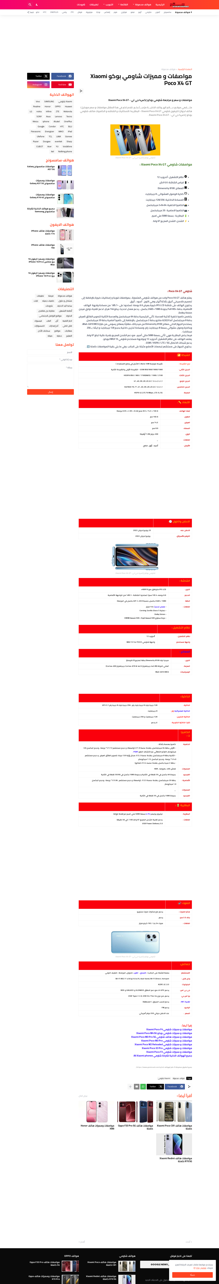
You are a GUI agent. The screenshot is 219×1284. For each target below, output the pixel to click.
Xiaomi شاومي (164, 1078)
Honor (48, 106)
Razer (36, 141)
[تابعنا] (31, 12)
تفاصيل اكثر (201, 1268)
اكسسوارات (39, 326)
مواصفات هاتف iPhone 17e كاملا (43, 232)
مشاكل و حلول (65, 301)
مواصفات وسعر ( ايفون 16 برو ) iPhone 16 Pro (41, 274)
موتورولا (89, 12)
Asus (48, 116)
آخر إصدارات (53, 326)
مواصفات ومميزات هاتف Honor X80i (97, 1127)
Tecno (69, 116)
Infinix (48, 111)
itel (52, 151)
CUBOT (39, 146)
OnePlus (54, 12)
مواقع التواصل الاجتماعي (50, 316)
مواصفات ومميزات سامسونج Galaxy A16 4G (42, 196)
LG (31, 111)
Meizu (35, 121)
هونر (115, 12)
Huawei (68, 106)
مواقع (57, 331)
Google (41, 126)
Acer (49, 146)
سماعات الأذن (44, 331)
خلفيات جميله (48, 301)
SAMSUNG (49, 101)
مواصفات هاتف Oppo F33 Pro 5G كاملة (135, 1127)
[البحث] (30, 5)
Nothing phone (65, 151)
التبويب (109, 5)
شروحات (81, 5)
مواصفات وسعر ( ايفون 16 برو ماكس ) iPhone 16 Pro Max (41, 262)
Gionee (68, 136)
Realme (36, 106)
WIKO (61, 131)
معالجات (68, 331)
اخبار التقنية (67, 321)
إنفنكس (107, 12)
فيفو (133, 12)
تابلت (36, 301)
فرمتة (50, 296)
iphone (46, 121)
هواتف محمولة (143, 5)
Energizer (49, 131)
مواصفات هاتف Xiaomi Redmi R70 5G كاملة (176, 1160)
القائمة (124, 5)
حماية (59, 336)
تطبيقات (93, 5)
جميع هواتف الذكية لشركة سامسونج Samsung (41, 210)
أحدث (188, 1242)
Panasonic (36, 131)
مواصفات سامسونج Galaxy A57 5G (41, 168)
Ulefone (40, 136)
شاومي (148, 12)
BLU (70, 126)
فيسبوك (38, 321)
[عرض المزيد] (130, 1086)
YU (57, 146)
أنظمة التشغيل (65, 311)
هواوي (124, 12)
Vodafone (67, 146)
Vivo (38, 101)
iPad (70, 131)
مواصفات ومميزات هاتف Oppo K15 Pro (44, 1277)
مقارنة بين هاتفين (46, 311)
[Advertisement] (109, 41)
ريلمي (64, 12)
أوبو (139, 12)
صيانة (50, 336)
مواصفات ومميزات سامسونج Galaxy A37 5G (42, 182)
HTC (44, 12)
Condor (52, 126)
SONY (39, 116)
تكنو (37, 12)
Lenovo (58, 116)
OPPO (58, 106)
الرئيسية (160, 5)
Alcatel (57, 121)
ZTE (72, 12)
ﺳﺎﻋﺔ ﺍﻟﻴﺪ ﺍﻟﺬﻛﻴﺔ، (64, 306)
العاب (48, 321)
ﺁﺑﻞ (56, 321)
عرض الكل (83, 1096)
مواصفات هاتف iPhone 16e (43, 246)
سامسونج (167, 12)
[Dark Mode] (37, 4)
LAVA (58, 136)
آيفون (157, 12)
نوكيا (98, 12)
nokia (39, 111)
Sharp (69, 141)
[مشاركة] (81, 90)
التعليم (69, 336)
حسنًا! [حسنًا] (192, 1275)
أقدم (82, 1242)
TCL (50, 136)
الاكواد (69, 316)
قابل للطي (67, 326)
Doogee (47, 141)
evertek (58, 141)
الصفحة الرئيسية (185, 69)
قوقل (79, 12)
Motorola (68, 111)
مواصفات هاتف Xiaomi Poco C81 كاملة (174, 1127)
